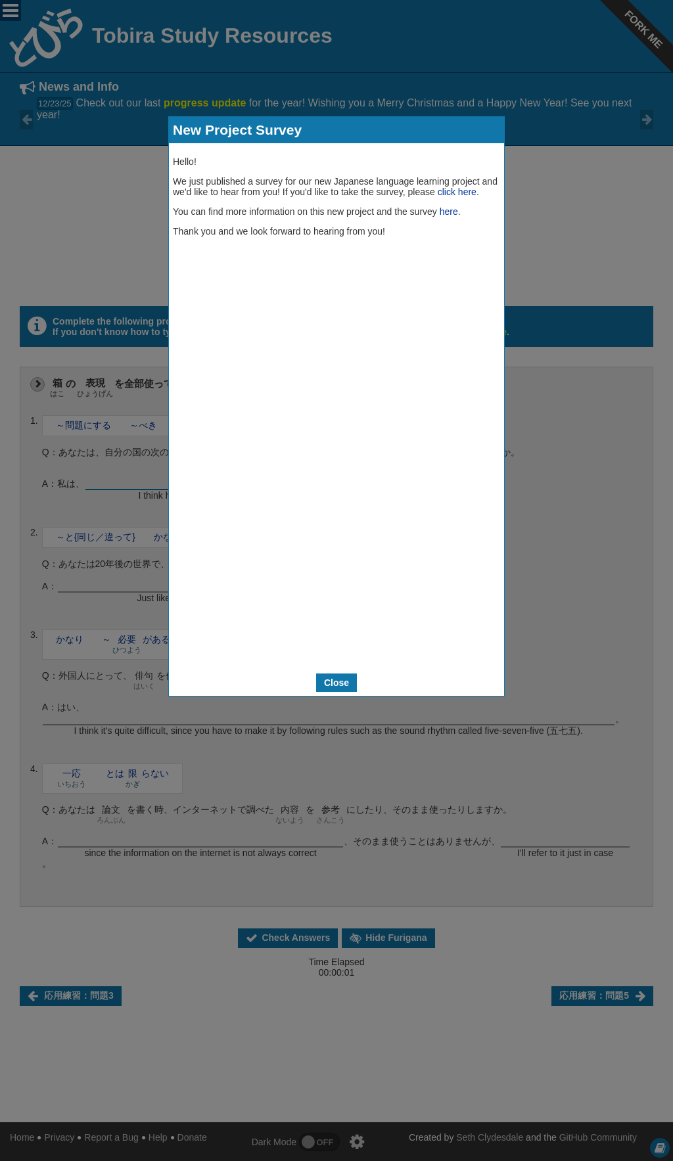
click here (457, 192)
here (449, 211)
